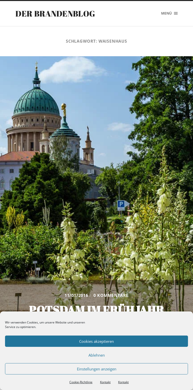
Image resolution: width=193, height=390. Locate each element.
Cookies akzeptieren (96, 341)
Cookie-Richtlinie (80, 382)
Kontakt (105, 382)
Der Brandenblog (55, 13)
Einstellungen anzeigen (96, 368)
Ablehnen (96, 355)
